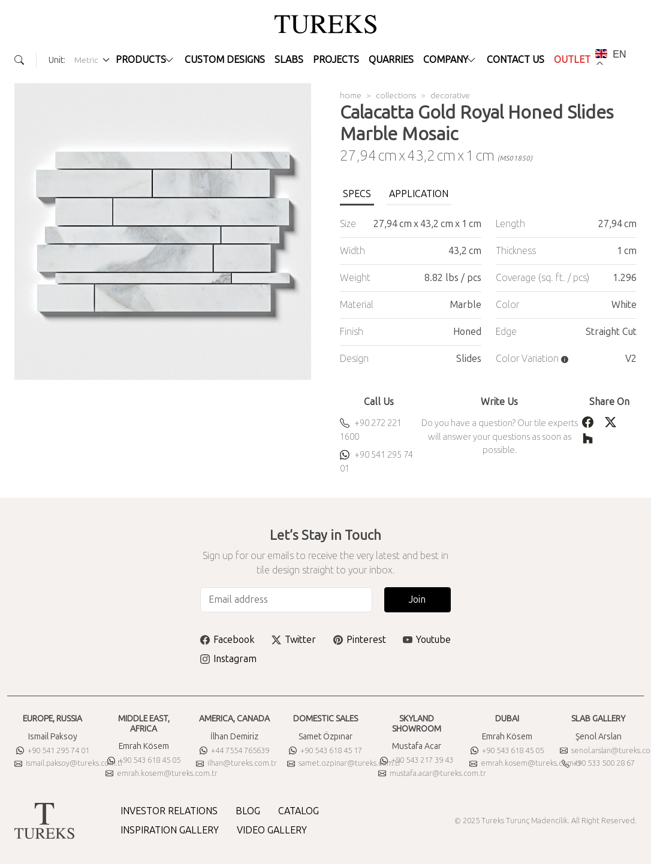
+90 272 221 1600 (371, 430)
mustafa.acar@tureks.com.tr (432, 773)
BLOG (248, 811)
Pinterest (359, 639)
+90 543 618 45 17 (325, 750)
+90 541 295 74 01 (376, 461)
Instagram (228, 658)
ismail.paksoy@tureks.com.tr (68, 763)
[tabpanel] (488, 291)
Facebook (227, 639)
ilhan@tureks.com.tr (236, 763)
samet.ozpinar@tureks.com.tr (344, 763)
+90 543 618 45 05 (143, 760)
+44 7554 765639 (234, 750)
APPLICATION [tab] (418, 194)
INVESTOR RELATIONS (169, 811)
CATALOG (298, 811)
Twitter (294, 639)
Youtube (427, 639)
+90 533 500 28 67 (598, 763)
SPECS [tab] (357, 194)
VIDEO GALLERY (272, 830)
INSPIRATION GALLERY (169, 830)
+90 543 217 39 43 (416, 760)
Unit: (57, 60)
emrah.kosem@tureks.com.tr (162, 773)
